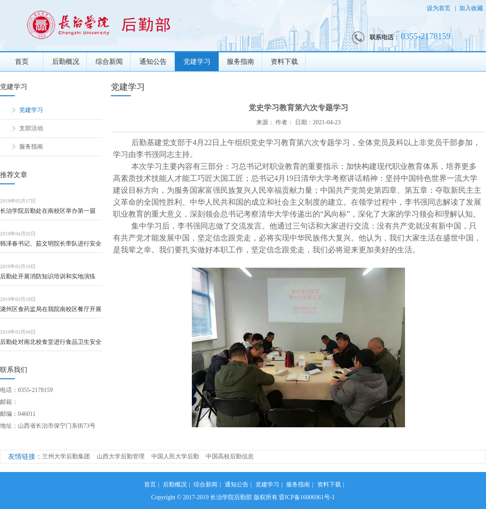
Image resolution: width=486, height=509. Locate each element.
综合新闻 (109, 61)
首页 (22, 61)
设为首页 (439, 8)
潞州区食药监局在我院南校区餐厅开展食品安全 (50, 312)
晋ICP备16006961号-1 (307, 497)
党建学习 (197, 61)
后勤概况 (65, 61)
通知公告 (153, 61)
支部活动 (31, 128)
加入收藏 (471, 8)
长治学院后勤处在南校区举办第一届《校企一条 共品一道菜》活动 (47, 214)
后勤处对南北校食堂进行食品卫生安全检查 (50, 345)
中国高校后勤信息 (230, 456)
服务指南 (240, 61)
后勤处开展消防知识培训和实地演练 (47, 276)
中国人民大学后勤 (175, 456)
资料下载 (284, 61)
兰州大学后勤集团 (66, 456)
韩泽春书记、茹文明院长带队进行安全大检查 (50, 246)
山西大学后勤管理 (121, 456)
